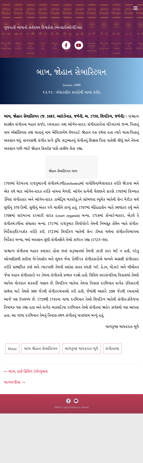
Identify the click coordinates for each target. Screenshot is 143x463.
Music (12, 348)
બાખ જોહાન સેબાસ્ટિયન (40, 348)
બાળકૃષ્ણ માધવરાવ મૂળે (81, 348)
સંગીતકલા (112, 348)
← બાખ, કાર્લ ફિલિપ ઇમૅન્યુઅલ (26, 371)
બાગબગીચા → (14, 382)
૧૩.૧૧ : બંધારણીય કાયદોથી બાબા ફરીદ (71, 92)
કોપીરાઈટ (58, 407)
